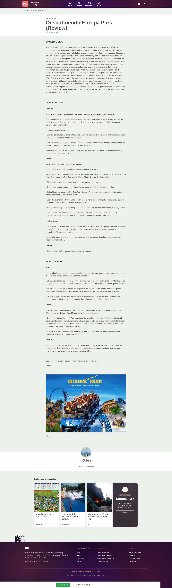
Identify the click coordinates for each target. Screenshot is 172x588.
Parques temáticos (104, 552)
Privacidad (132, 561)
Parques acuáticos (104, 555)
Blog (30, 10)
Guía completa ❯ (81, 585)
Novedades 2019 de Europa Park (45, 515)
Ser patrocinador (135, 552)
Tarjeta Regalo (103, 561)
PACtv (79, 561)
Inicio (24, 10)
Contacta (132, 555)
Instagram (80, 558)
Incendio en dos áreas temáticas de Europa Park (98, 516)
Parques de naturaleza (106, 558)
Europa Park (51, 18)
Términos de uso (135, 558)
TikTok (79, 555)
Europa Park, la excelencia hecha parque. (70, 516)
